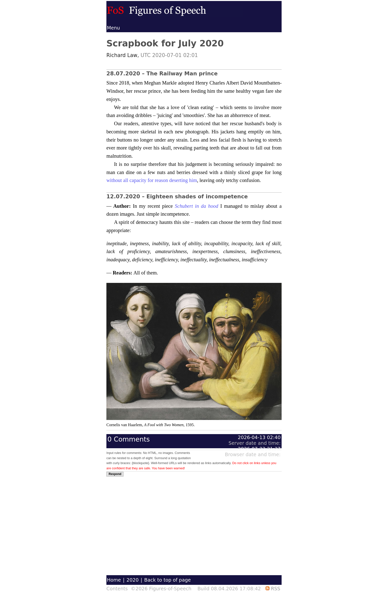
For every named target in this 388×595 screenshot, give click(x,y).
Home (114, 580)
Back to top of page (167, 580)
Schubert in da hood (196, 206)
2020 (132, 580)
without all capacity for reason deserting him (151, 180)
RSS (273, 589)
